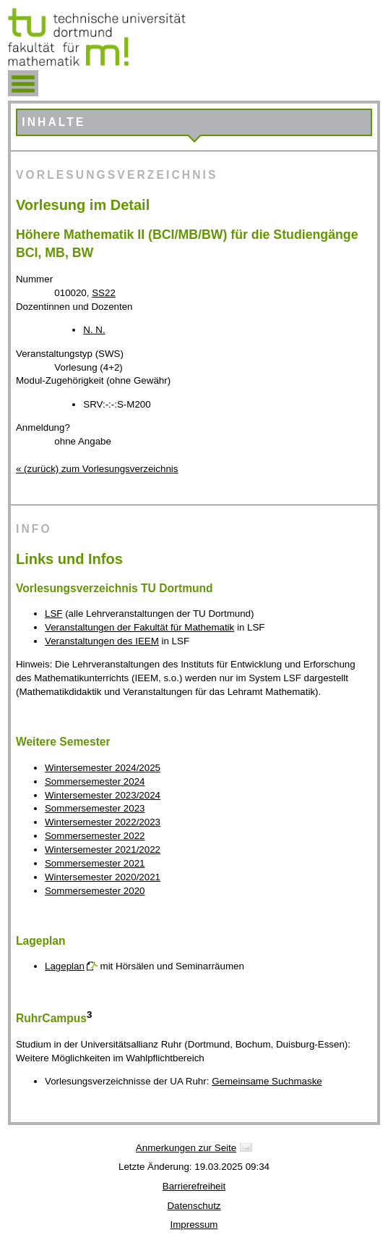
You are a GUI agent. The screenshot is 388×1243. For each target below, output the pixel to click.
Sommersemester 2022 (95, 835)
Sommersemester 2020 (95, 890)
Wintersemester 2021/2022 (102, 849)
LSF (53, 613)
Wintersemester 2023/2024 (102, 795)
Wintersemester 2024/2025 (102, 767)
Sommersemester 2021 (95, 863)
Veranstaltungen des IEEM (102, 641)
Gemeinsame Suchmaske (267, 1081)
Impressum (194, 1224)
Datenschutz (193, 1205)
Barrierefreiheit (194, 1186)
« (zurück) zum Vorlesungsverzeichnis (97, 468)
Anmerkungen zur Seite (186, 1147)
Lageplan (65, 966)
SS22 (104, 292)
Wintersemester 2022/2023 (102, 822)
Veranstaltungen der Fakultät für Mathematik (139, 627)
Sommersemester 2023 (95, 808)
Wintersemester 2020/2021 (102, 877)
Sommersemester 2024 (95, 781)
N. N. (94, 329)
